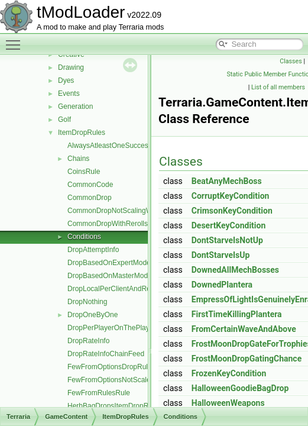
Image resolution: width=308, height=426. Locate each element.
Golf (64, 119)
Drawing (71, 67)
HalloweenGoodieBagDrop (240, 388)
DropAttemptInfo (93, 250)
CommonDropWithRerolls (107, 224)
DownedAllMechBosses (235, 270)
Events (69, 93)
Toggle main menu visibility (16, 40)
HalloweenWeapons (228, 403)
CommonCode (90, 184)
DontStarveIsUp (221, 255)
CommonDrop (89, 197)
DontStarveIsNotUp (227, 240)
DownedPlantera (222, 284)
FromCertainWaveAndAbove (244, 329)
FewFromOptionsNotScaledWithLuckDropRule (140, 380)
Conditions (84, 237)
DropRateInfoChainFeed (105, 354)
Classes (290, 61)
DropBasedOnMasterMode (109, 276)
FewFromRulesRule (98, 393)
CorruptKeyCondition (231, 196)
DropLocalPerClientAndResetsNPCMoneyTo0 (139, 289)
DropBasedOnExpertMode (109, 263)
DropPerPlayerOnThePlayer (111, 328)
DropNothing (87, 302)
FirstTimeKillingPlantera (237, 314)
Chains (78, 158)
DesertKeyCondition (229, 225)
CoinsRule (83, 171)
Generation (75, 106)
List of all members (278, 87)
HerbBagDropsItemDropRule (112, 406)
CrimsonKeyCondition (232, 210)
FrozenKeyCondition (229, 373)
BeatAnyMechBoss (227, 181)
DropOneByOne (92, 315)
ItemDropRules (81, 132)
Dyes (66, 80)
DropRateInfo (88, 341)
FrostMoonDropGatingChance (246, 358)
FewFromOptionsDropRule (109, 367)
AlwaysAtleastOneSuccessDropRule (124, 145)
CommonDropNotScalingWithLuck (121, 210)
